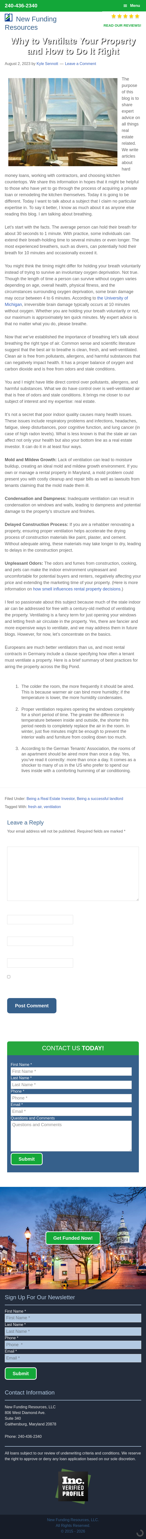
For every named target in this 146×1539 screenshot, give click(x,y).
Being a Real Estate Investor (51, 799)
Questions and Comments (33, 1118)
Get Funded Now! (73, 1238)
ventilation (52, 807)
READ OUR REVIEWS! (122, 25)
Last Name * (21, 1078)
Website (14, 955)
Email (13, 934)
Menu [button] (135, 6)
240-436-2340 (21, 6)
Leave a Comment (80, 64)
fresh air (35, 807)
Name (13, 912)
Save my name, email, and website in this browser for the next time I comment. (64, 985)
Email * (17, 1105)
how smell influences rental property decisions (77, 589)
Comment (16, 844)
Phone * (17, 1091)
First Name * (21, 1065)
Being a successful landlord (100, 799)
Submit (27, 1159)
